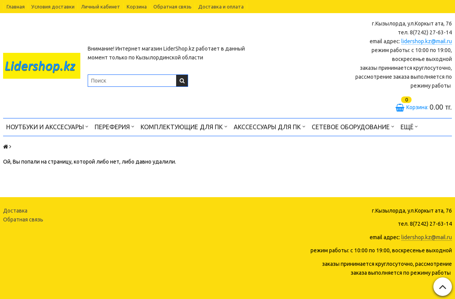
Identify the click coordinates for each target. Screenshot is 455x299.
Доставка (15, 211)
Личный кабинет (100, 6)
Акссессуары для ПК (270, 126)
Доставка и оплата (221, 6)
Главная (16, 6)
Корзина (137, 6)
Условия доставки (53, 6)
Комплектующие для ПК (184, 126)
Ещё (409, 126)
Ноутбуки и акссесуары (47, 126)
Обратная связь (172, 6)
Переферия (114, 126)
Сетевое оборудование (353, 126)
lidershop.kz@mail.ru (426, 41)
